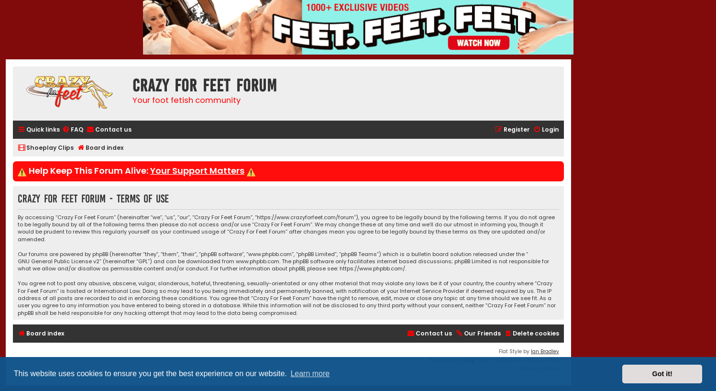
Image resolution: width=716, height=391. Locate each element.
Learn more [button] (310, 373)
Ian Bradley (545, 351)
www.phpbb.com (257, 261)
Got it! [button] (662, 374)
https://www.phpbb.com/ (372, 268)
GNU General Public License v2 (58, 261)
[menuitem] (72, 129)
